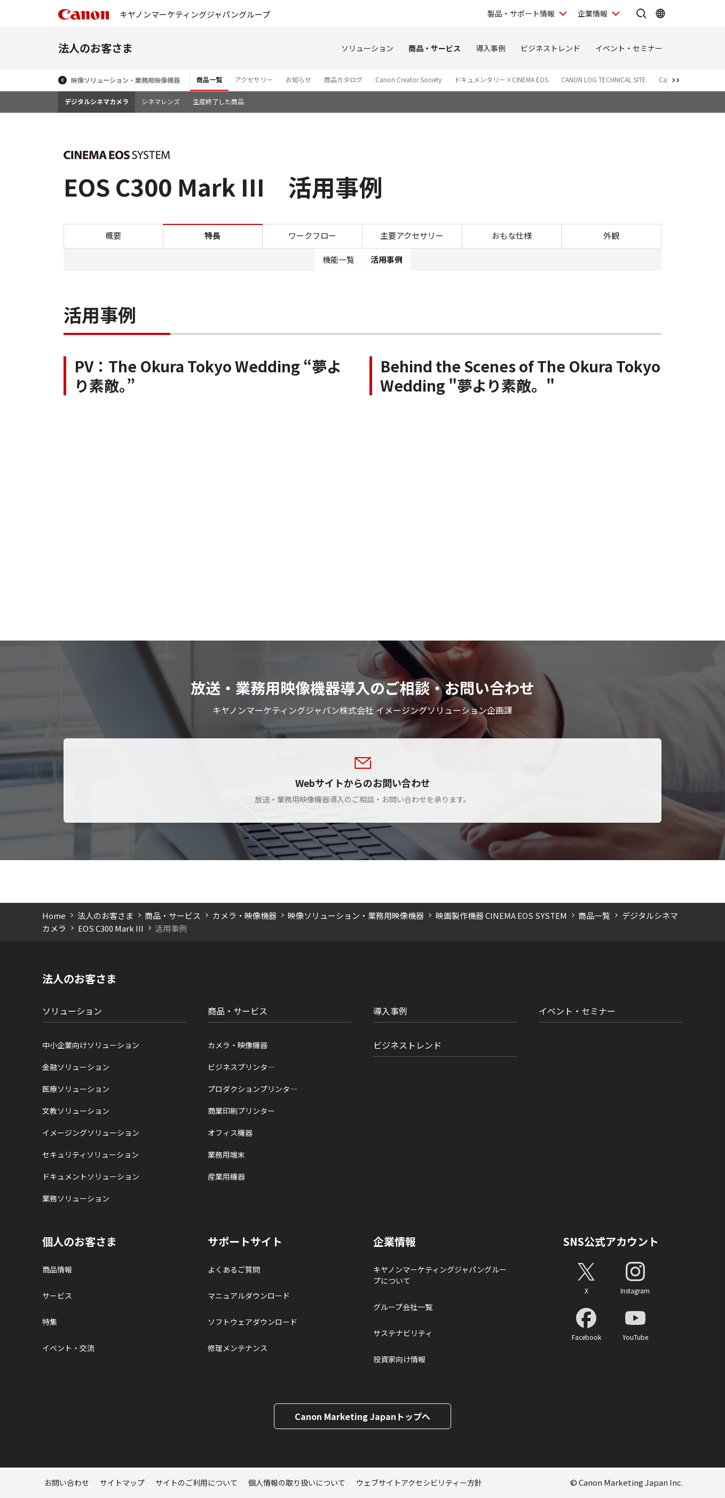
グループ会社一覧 (402, 1306)
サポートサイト (245, 1241)
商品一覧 (209, 79)
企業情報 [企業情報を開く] (593, 13)
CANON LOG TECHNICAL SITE (603, 79)
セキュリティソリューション (90, 1154)
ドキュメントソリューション (90, 1176)
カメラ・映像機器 (244, 915)
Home (54, 915)
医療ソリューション (75, 1088)
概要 (113, 235)
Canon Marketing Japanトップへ (362, 1416)
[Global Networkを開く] (660, 13)
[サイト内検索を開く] (641, 13)
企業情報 (394, 1241)
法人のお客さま (95, 48)
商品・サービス (434, 48)
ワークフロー (312, 235)
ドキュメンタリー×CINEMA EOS (501, 79)
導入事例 (491, 48)
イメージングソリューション (90, 1132)
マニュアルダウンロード (249, 1295)
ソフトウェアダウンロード (252, 1321)
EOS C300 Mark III (111, 928)
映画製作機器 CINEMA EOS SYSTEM (501, 915)
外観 (611, 235)
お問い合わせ (66, 1482)
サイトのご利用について (196, 1482)
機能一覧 (338, 259)
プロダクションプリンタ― (252, 1088)
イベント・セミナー (629, 48)
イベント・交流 (68, 1348)
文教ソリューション (75, 1110)
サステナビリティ (402, 1333)
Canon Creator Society (408, 79)
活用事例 (387, 259)
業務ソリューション (75, 1198)
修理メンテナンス (237, 1348)
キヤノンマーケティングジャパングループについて (440, 1275)
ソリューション (367, 48)
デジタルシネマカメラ (97, 101)
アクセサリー (254, 79)
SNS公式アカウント (611, 1241)
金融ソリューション (75, 1067)
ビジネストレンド (550, 48)
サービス (57, 1295)
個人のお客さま (79, 1241)
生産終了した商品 (218, 101)
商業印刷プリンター (241, 1110)
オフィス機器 (230, 1132)
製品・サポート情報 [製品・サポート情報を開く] (521, 13)
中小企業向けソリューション (90, 1045)
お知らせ (298, 79)
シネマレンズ (160, 101)
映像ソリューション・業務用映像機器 (125, 79)
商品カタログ (343, 79)
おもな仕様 (512, 235)
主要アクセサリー (412, 235)
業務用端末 (226, 1154)
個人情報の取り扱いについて (296, 1482)
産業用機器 (226, 1176)
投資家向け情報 (399, 1359)
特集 (49, 1321)
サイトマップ (122, 1482)
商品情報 (57, 1269)
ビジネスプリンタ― (241, 1067)
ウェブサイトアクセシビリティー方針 (419, 1482)
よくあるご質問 (234, 1269)
